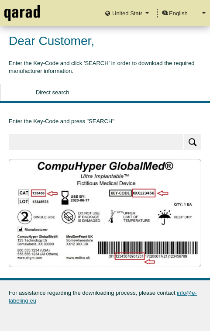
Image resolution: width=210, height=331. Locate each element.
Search (192, 142)
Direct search (52, 92)
